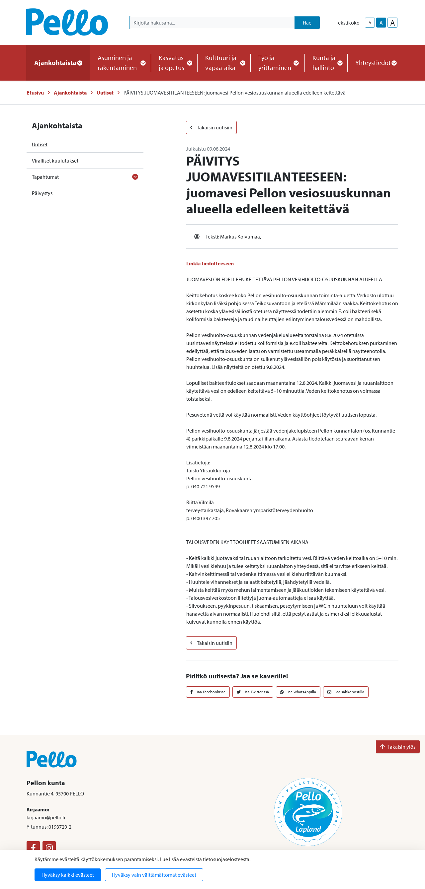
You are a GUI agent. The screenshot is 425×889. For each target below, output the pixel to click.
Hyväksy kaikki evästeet (68, 874)
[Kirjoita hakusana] (212, 22)
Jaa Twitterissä (253, 691)
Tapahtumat (45, 176)
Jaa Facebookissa (207, 691)
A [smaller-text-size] (370, 22)
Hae (307, 22)
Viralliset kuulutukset (55, 160)
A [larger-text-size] (392, 23)
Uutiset (105, 92)
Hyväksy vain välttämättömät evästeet (154, 874)
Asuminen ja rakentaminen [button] (120, 62)
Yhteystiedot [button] (375, 62)
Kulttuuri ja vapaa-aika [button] (223, 62)
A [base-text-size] (381, 22)
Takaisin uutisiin (211, 127)
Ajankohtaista (70, 92)
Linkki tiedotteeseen (210, 263)
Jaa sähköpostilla (345, 691)
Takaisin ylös (397, 746)
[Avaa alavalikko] (135, 177)
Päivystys (42, 193)
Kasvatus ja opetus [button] (174, 62)
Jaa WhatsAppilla (298, 691)
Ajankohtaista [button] (58, 62)
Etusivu (35, 92)
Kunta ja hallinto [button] (325, 62)
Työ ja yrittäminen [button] (277, 62)
